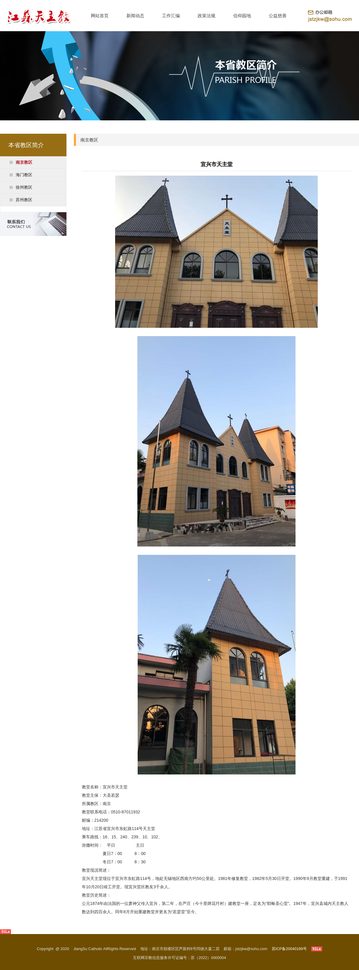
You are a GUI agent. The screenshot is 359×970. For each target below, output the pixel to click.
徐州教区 (24, 187)
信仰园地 (242, 15)
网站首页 (100, 15)
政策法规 (206, 15)
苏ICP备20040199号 (289, 949)
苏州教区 (24, 199)
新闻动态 (135, 15)
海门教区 (24, 174)
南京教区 (24, 162)
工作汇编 (171, 15)
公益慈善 (278, 15)
